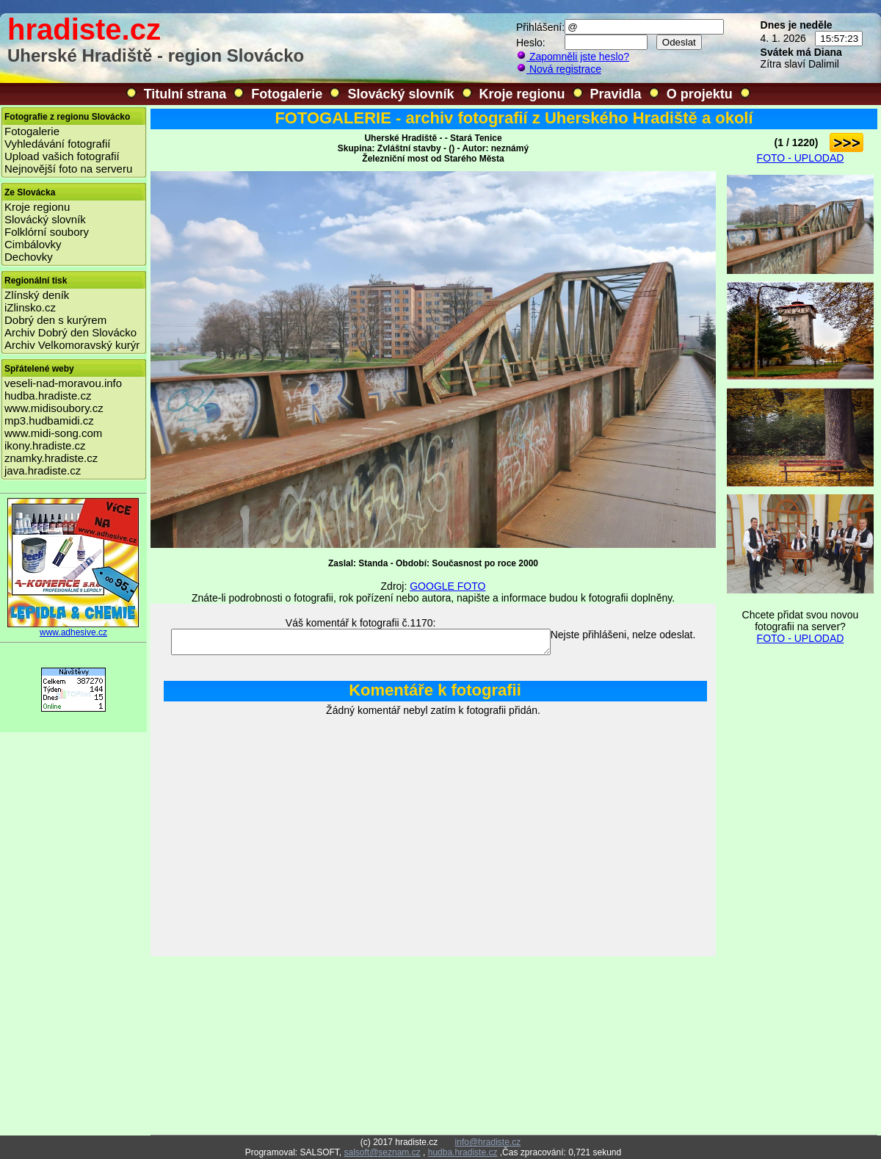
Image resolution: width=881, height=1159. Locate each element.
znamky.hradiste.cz (51, 458)
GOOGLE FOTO (447, 586)
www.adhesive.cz (73, 628)
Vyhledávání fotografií (57, 143)
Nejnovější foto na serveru (68, 168)
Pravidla (616, 94)
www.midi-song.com (53, 433)
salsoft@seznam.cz (382, 1152)
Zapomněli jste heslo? (572, 56)
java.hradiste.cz (42, 470)
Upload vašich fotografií (62, 156)
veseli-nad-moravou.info (63, 383)
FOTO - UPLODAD (800, 158)
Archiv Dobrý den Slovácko (70, 332)
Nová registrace (558, 69)
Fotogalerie (286, 94)
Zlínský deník (36, 295)
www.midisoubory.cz (54, 408)
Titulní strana (185, 94)
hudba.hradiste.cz (47, 395)
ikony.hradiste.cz (45, 445)
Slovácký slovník (400, 94)
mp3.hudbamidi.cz (49, 420)
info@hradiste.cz (488, 1142)
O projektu (700, 94)
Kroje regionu (522, 94)
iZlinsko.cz (30, 307)
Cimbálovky (33, 244)
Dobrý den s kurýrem (55, 320)
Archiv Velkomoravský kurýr (71, 345)
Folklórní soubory (46, 231)
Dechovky (28, 256)
